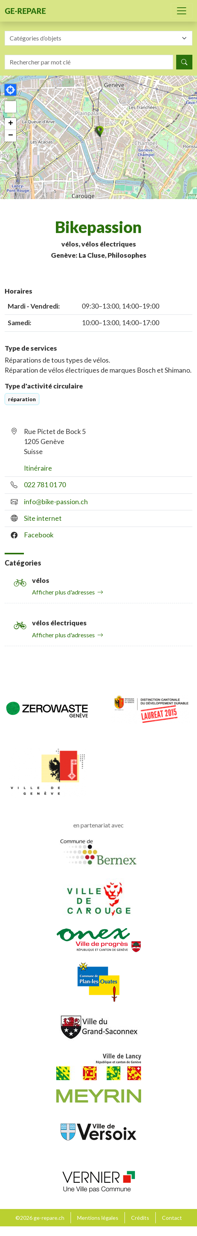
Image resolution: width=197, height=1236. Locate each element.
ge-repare (25, 10)
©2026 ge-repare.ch (39, 1217)
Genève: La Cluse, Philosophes (98, 255)
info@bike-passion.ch (56, 502)
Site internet (43, 518)
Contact (172, 1217)
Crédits (140, 1217)
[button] (99, 131)
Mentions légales (97, 1217)
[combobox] (98, 38)
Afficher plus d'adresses (67, 592)
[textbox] (94, 38)
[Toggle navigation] (181, 11)
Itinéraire (38, 468)
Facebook (39, 535)
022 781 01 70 (45, 485)
